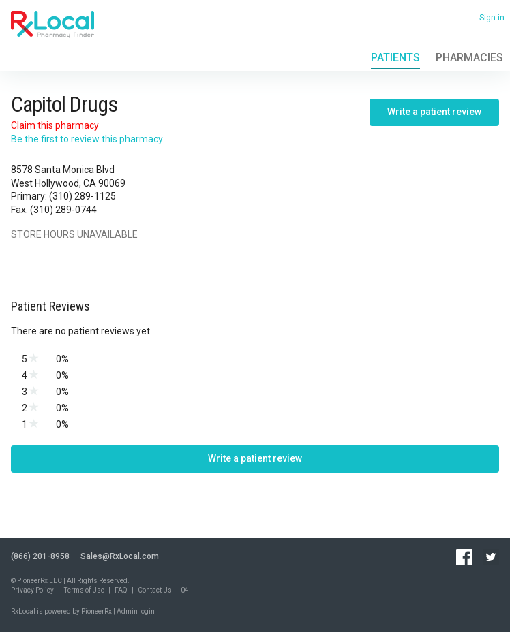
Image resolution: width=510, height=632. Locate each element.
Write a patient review (434, 111)
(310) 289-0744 (63, 209)
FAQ (121, 590)
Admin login (136, 611)
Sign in (492, 17)
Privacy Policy (32, 590)
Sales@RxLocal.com (119, 556)
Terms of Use (84, 590)
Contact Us (155, 590)
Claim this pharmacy (55, 125)
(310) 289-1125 (82, 196)
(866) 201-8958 (40, 556)
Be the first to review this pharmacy (87, 138)
